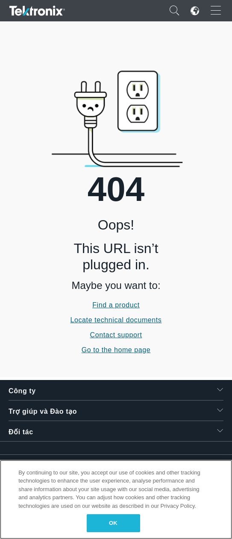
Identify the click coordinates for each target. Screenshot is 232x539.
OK (113, 523)
